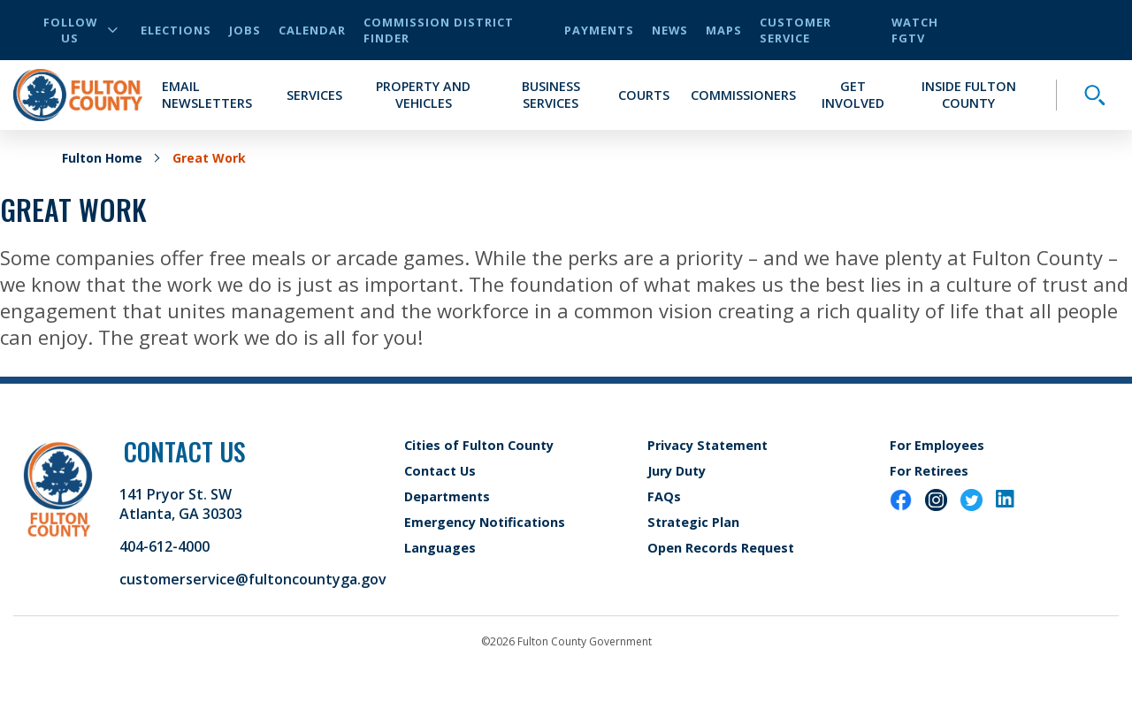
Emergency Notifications (484, 522)
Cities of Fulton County (479, 445)
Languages (440, 547)
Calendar (312, 30)
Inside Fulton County (969, 94)
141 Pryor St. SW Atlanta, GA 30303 (180, 504)
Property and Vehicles (423, 94)
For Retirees (929, 470)
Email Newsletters (207, 94)
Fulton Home (102, 157)
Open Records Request (720, 547)
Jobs (245, 30)
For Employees (937, 445)
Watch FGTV (914, 30)
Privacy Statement (707, 445)
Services (314, 95)
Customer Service (795, 30)
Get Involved (853, 94)
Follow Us (80, 30)
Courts (643, 95)
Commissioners (743, 95)
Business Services (551, 94)
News (670, 30)
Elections (176, 30)
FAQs (664, 496)
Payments (599, 30)
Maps (724, 30)
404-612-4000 (164, 546)
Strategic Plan (693, 522)
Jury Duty (676, 470)
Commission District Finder (438, 30)
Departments (447, 496)
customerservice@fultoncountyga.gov (252, 579)
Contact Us (440, 470)
